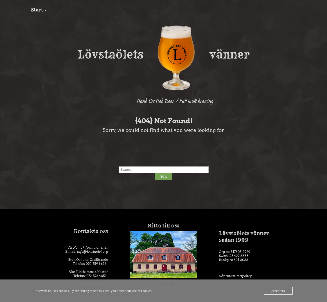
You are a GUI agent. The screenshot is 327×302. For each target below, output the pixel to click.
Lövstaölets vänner (163, 54)
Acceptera (278, 291)
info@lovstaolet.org (92, 251)
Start (37, 10)
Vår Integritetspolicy (235, 276)
